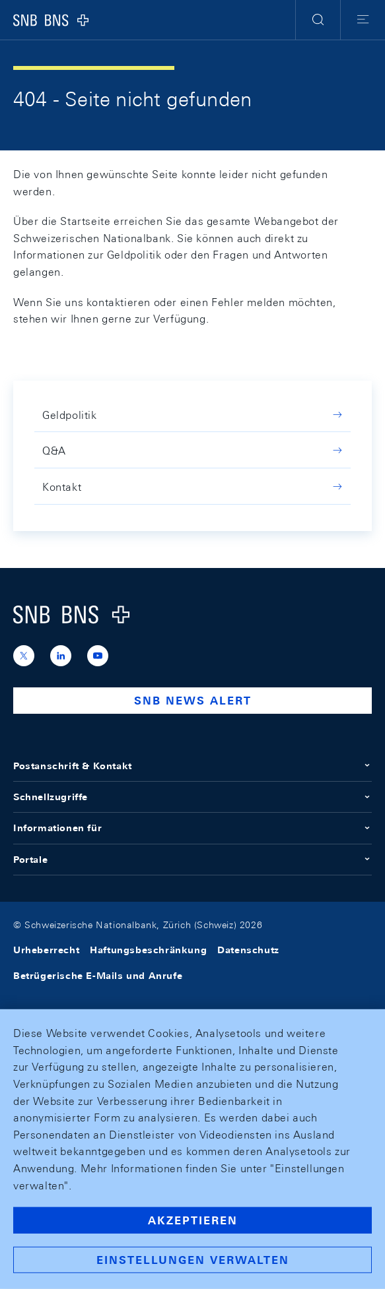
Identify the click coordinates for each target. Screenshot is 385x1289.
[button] (318, 20)
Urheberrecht (46, 950)
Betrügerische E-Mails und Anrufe (97, 976)
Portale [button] (192, 859)
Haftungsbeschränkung (148, 950)
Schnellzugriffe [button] (192, 797)
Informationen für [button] (192, 828)
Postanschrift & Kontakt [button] (192, 766)
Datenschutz (248, 950)
